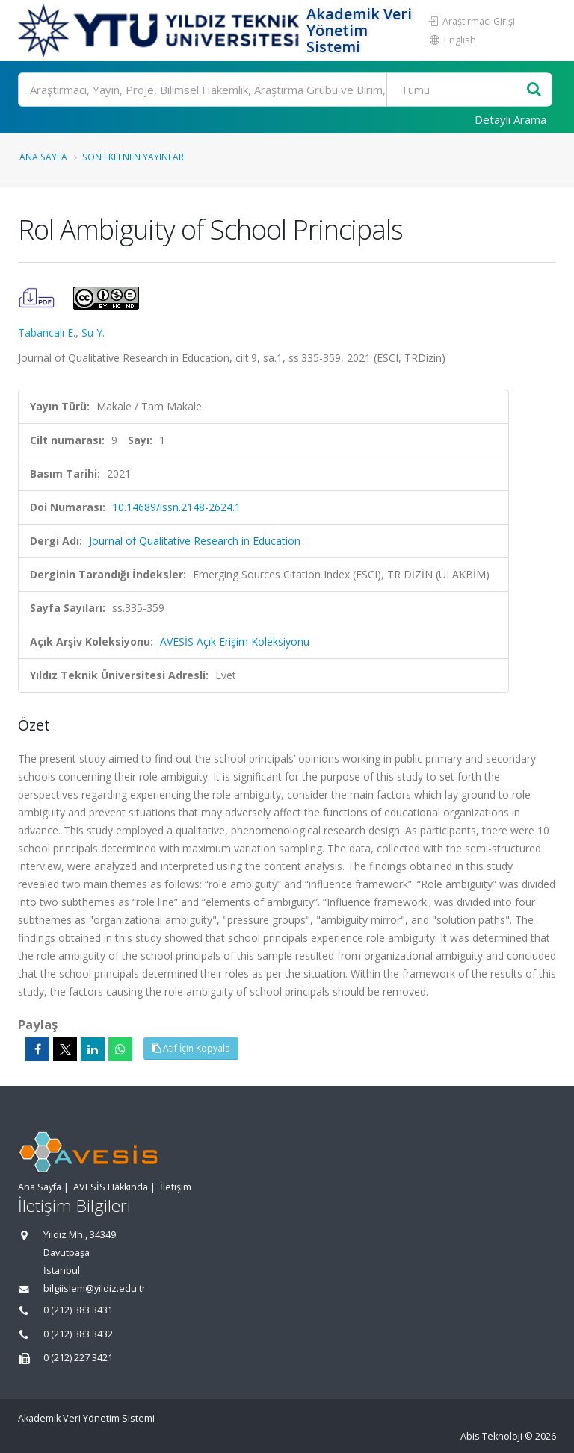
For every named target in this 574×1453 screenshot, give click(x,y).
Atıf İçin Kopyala (191, 1048)
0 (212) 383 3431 (78, 1310)
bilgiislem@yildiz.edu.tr (94, 1288)
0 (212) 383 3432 (78, 1334)
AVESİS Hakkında (110, 1187)
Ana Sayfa (43, 157)
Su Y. (93, 332)
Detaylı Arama (510, 119)
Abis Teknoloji (491, 1436)
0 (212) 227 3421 (78, 1358)
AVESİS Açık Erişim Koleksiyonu (234, 641)
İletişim (175, 1187)
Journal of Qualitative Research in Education (194, 541)
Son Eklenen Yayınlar (133, 157)
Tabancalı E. (46, 332)
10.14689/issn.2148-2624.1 (176, 507)
